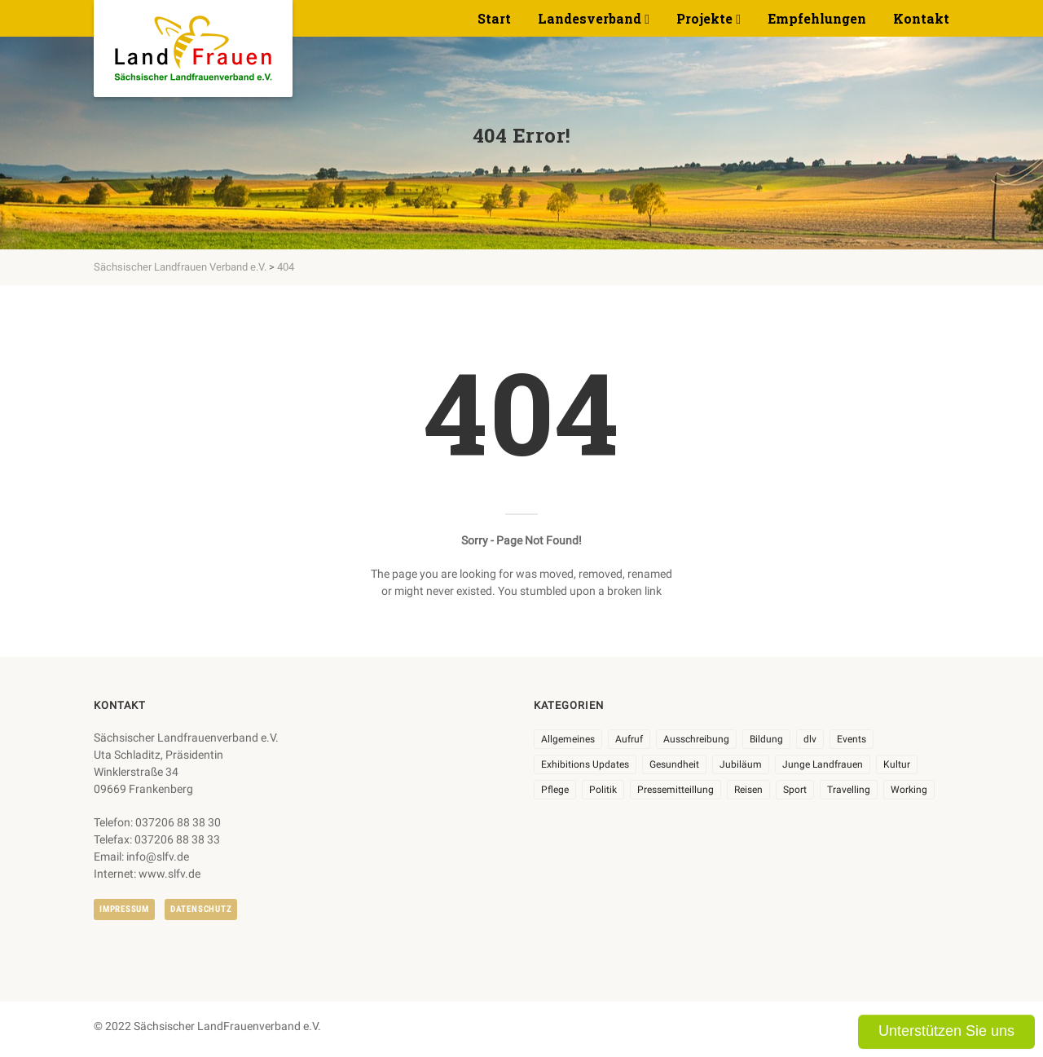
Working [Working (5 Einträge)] (909, 789)
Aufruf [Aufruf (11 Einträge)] (629, 739)
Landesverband (589, 18)
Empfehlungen (817, 18)
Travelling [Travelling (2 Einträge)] (848, 789)
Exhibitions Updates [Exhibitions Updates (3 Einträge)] (585, 764)
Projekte (704, 18)
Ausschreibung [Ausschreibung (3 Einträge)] (696, 739)
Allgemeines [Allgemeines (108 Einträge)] (568, 739)
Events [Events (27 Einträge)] (851, 739)
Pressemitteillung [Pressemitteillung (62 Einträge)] (675, 789)
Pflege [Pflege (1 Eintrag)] (555, 789)
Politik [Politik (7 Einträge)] (603, 789)
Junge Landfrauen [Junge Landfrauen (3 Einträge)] (822, 764)
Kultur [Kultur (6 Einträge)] (896, 764)
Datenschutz (200, 909)
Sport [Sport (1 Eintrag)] (795, 789)
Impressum (124, 909)
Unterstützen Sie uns (946, 1031)
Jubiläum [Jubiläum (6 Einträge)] (741, 764)
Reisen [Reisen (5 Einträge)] (748, 789)
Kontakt (921, 18)
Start (494, 18)
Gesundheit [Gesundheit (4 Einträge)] (674, 764)
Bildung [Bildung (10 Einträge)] (766, 739)
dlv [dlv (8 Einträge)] (809, 739)
